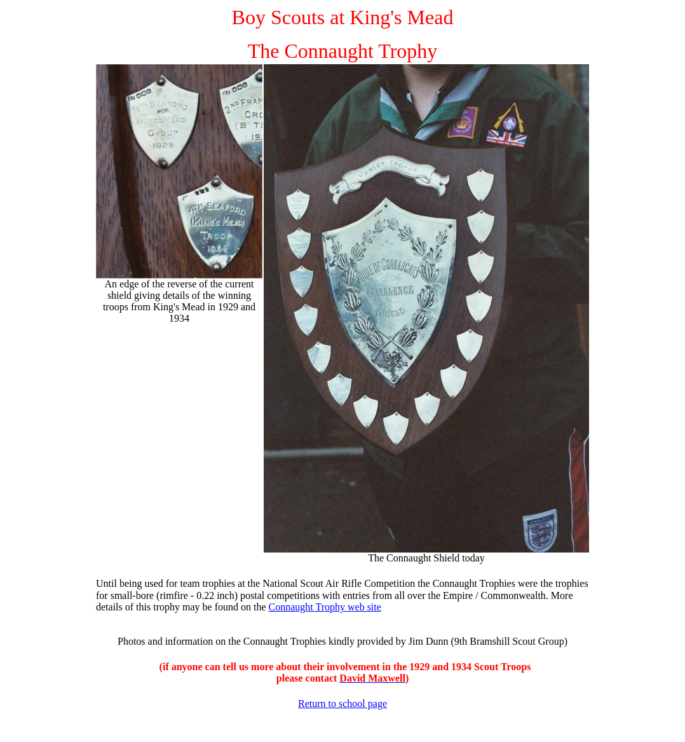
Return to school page (342, 703)
